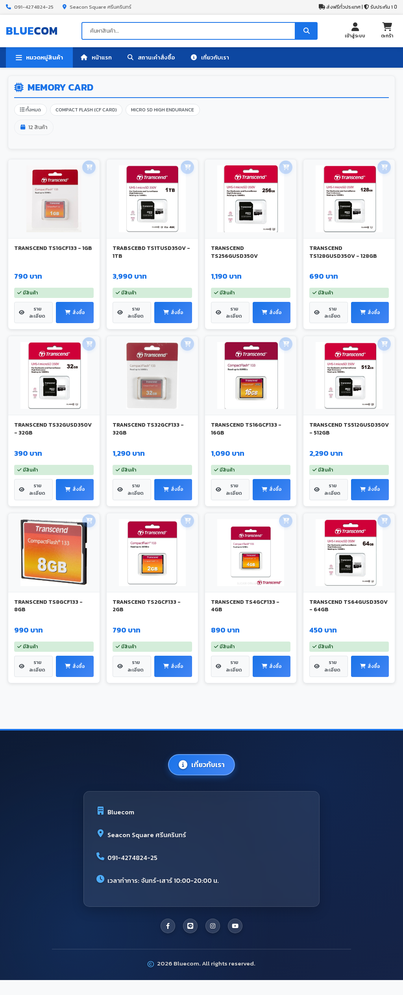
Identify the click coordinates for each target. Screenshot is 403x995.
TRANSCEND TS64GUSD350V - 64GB (348, 614)
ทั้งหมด (31, 110)
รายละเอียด (32, 316)
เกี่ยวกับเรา (210, 57)
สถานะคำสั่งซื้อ (151, 57)
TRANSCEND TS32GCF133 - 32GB (148, 433)
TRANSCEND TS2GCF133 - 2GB (147, 614)
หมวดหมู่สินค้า (39, 57)
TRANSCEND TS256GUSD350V (234, 253)
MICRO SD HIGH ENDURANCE (172, 110)
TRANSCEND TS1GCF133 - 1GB (53, 249)
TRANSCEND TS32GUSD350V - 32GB (53, 433)
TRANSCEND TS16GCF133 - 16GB (246, 433)
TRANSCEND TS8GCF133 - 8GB (48, 614)
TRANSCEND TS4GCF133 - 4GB (245, 614)
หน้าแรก (96, 57)
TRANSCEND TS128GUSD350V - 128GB (343, 253)
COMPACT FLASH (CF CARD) (91, 110)
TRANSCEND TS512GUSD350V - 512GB (349, 433)
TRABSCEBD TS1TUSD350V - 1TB (151, 253)
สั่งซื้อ (75, 316)
